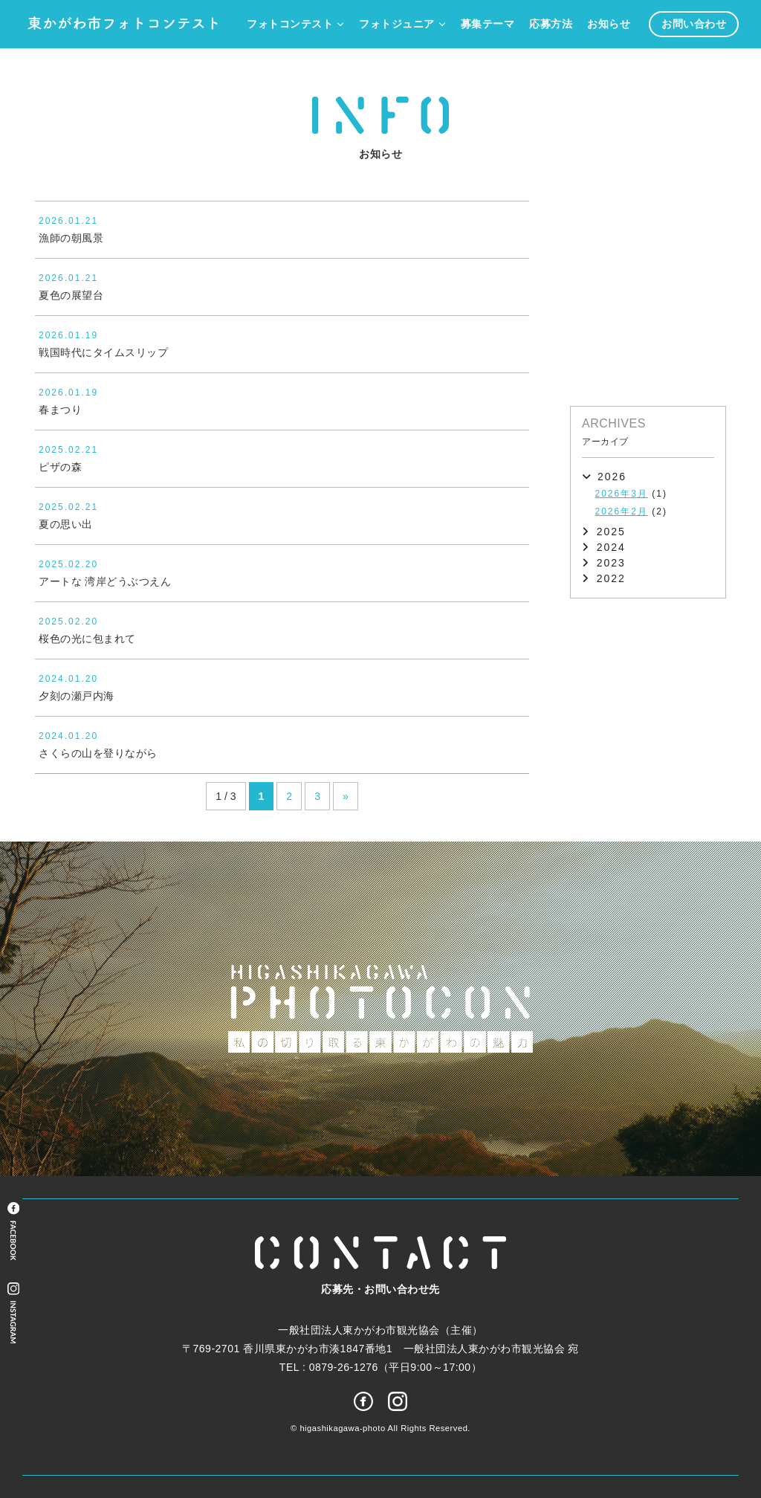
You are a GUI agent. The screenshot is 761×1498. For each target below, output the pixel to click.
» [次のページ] (346, 796)
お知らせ (608, 24)
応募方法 (550, 24)
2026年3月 (621, 493)
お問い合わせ (693, 24)
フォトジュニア (397, 24)
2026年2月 (621, 511)
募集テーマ (488, 24)
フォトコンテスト (290, 24)
